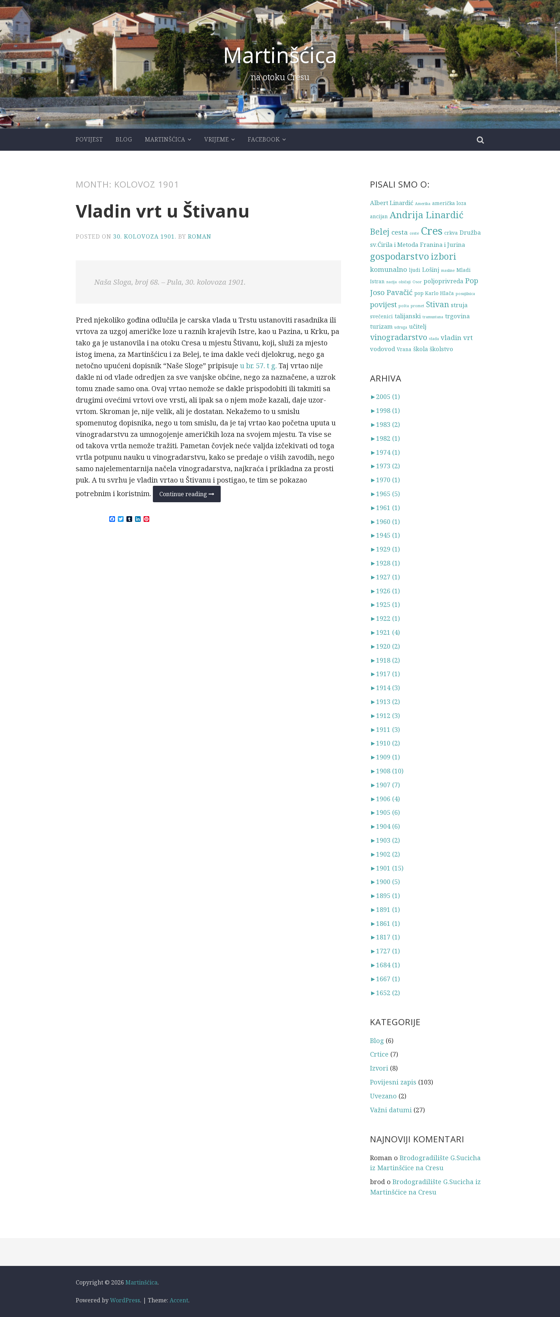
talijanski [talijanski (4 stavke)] (408, 316)
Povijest (89, 139)
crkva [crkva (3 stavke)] (451, 232)
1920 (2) (385, 646)
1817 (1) (385, 937)
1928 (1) (385, 563)
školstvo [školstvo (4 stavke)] (441, 349)
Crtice (379, 1054)
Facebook (264, 139)
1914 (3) (385, 687)
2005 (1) (385, 396)
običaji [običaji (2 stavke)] (405, 281)
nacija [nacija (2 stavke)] (391, 281)
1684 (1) (385, 965)
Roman (199, 236)
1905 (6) (385, 812)
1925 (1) (385, 604)
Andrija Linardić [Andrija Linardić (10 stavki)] (427, 215)
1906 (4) (385, 798)
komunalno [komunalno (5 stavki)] (388, 269)
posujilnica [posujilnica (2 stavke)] (465, 293)
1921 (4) (385, 632)
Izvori (379, 1068)
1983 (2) (385, 424)
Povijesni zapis (393, 1082)
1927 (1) (385, 577)
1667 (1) (385, 978)
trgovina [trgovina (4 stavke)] (457, 316)
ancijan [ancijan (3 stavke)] (379, 216)
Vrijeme (216, 139)
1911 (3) (385, 729)
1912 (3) (385, 715)
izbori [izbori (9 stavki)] (443, 256)
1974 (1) (385, 452)
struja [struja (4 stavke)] (459, 305)
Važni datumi (391, 1110)
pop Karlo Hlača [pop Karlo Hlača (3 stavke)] (434, 293)
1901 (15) (387, 867)
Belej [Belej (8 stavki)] (380, 231)
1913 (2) (385, 701)
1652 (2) (385, 992)
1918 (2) (385, 659)
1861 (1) (385, 923)
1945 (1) (385, 535)
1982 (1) (385, 438)
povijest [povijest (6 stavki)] (383, 304)
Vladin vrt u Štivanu (164, 211)
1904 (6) (385, 826)
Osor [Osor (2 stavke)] (417, 281)
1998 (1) (385, 410)
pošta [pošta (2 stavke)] (404, 305)
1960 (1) (385, 521)
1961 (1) (385, 507)
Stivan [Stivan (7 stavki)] (437, 304)
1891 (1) (385, 909)
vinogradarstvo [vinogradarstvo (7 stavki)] (398, 337)
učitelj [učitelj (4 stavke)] (417, 326)
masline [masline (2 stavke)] (448, 270)
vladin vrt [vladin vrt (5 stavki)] (457, 337)
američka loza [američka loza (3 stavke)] (449, 203)
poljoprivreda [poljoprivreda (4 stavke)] (443, 281)
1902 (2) (385, 854)
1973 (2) (385, 466)
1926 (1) (385, 590)
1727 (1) (385, 951)
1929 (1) (385, 549)
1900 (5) (385, 881)
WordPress (125, 1300)
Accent (179, 1300)
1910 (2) (385, 743)
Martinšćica (280, 54)
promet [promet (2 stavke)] (417, 305)
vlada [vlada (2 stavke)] (434, 338)
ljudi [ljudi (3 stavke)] (414, 269)
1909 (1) (385, 757)
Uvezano (383, 1096)
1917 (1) (385, 673)
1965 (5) (385, 493)
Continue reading (190, 496)
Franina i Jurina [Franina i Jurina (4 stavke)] (442, 244)
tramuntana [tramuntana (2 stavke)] (432, 316)
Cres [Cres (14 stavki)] (431, 231)
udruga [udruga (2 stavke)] (400, 327)
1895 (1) (385, 895)
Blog (124, 139)
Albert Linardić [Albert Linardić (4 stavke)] (391, 203)
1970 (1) (385, 479)
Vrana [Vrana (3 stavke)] (404, 349)
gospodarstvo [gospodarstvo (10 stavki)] (399, 256)
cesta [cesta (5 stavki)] (399, 232)
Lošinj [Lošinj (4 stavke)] (430, 269)
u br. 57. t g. (258, 365)
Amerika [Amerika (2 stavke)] (422, 203)
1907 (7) (385, 784)
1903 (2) (385, 840)
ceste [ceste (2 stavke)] (414, 233)
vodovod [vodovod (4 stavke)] (382, 349)
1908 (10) (387, 771)
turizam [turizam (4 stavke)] (381, 326)
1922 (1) (385, 618)
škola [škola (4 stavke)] (420, 349)
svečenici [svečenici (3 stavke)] (381, 316)
